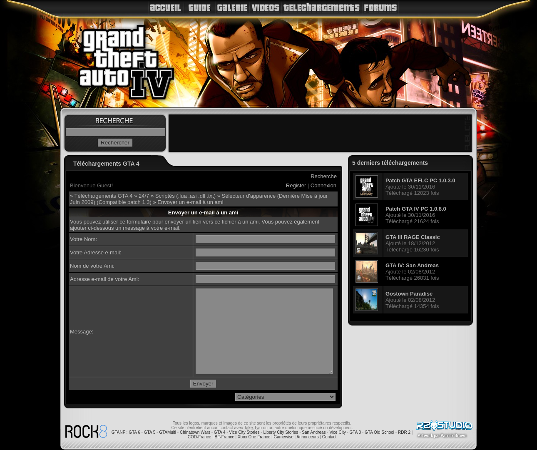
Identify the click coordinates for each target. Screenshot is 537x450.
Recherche (324, 176)
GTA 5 (150, 432)
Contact (329, 437)
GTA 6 (134, 432)
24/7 (144, 196)
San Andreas (314, 432)
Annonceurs (307, 437)
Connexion (323, 185)
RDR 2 (404, 432)
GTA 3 (355, 432)
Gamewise (283, 437)
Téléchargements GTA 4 (104, 196)
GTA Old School (379, 432)
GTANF (118, 432)
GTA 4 (220, 432)
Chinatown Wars (195, 432)
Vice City (337, 432)
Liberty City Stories (280, 432)
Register (296, 185)
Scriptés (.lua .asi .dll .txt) (185, 196)
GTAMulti (167, 432)
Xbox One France (254, 437)
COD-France (199, 437)
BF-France (224, 437)
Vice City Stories (244, 432)
